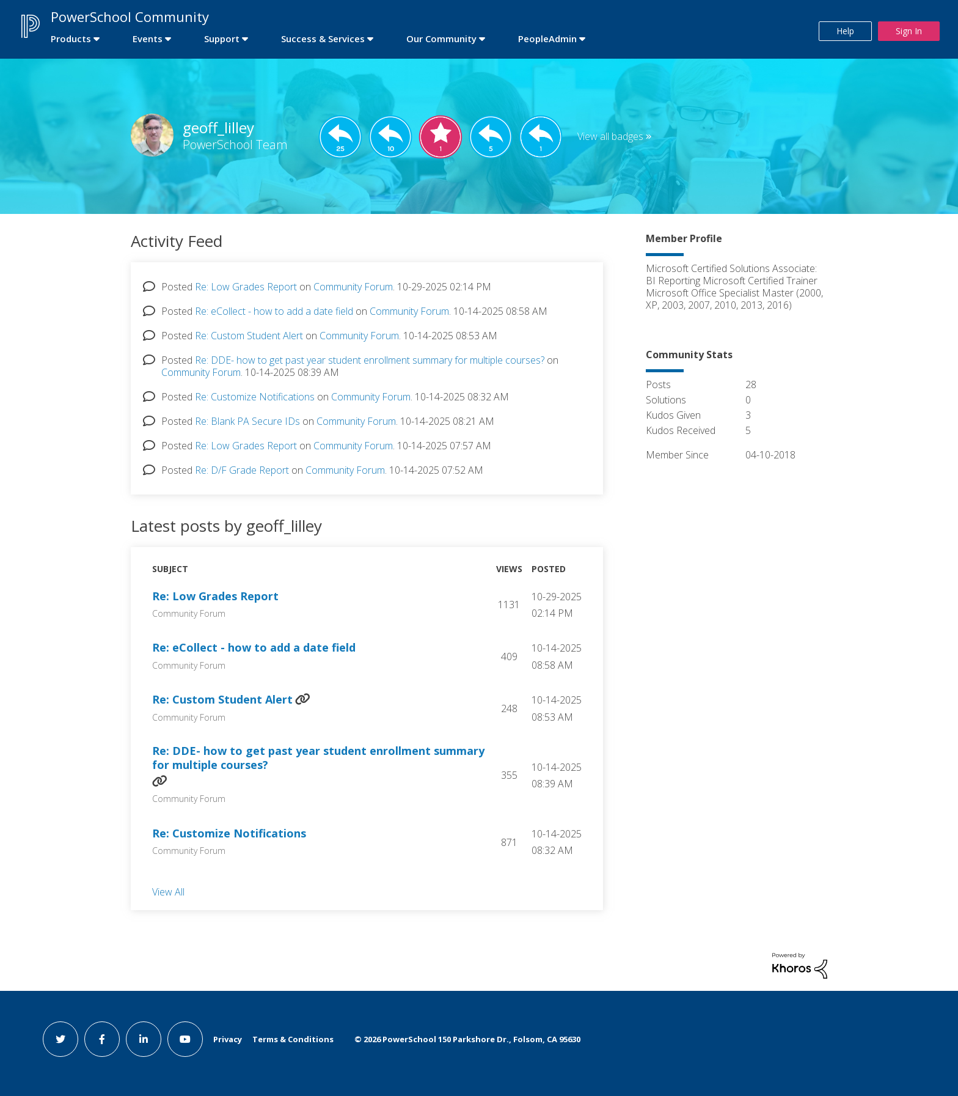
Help (845, 31)
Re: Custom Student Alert (249, 335)
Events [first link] (148, 38)
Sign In (909, 31)
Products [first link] (71, 38)
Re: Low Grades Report (246, 286)
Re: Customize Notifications (255, 396)
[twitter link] (60, 1039)
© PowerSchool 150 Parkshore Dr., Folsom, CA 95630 (467, 1039)
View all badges (610, 136)
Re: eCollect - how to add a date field (274, 311)
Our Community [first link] (441, 38)
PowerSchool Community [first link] (130, 16)
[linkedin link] (143, 1039)
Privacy (227, 1039)
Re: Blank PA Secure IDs (247, 421)
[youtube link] (185, 1039)
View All (168, 892)
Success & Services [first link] (323, 38)
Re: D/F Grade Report (242, 470)
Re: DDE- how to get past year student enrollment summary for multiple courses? (369, 360)
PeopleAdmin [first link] (547, 38)
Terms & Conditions (293, 1039)
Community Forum (353, 286)
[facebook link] (102, 1039)
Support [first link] (222, 38)
